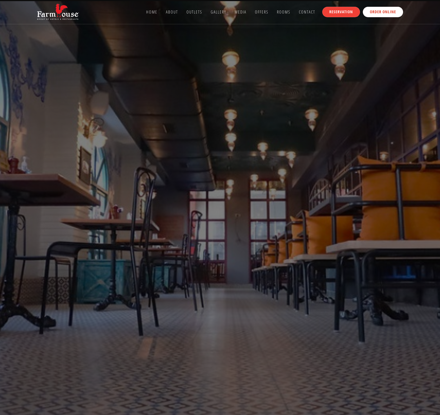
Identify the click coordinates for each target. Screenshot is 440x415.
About (172, 12)
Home (151, 12)
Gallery (218, 12)
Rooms (283, 12)
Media (240, 12)
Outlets (194, 12)
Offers (261, 12)
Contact (307, 12)
